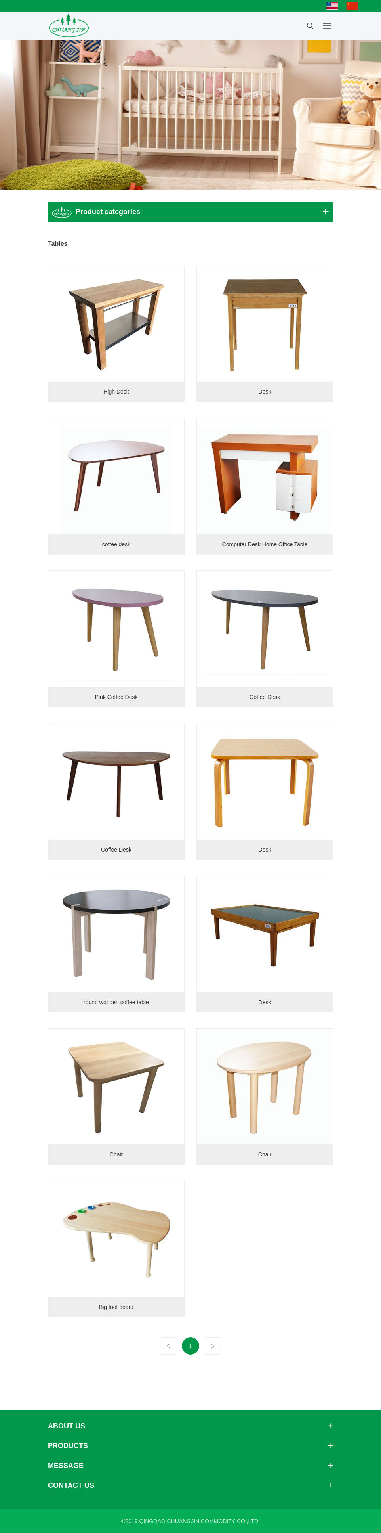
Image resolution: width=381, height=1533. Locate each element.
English (334, 6)
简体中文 (354, 6)
